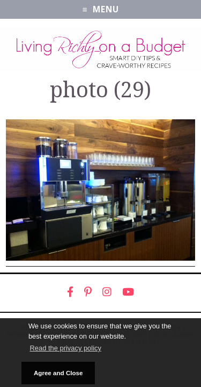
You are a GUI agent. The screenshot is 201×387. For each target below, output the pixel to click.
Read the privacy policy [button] (65, 348)
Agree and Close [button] (58, 372)
